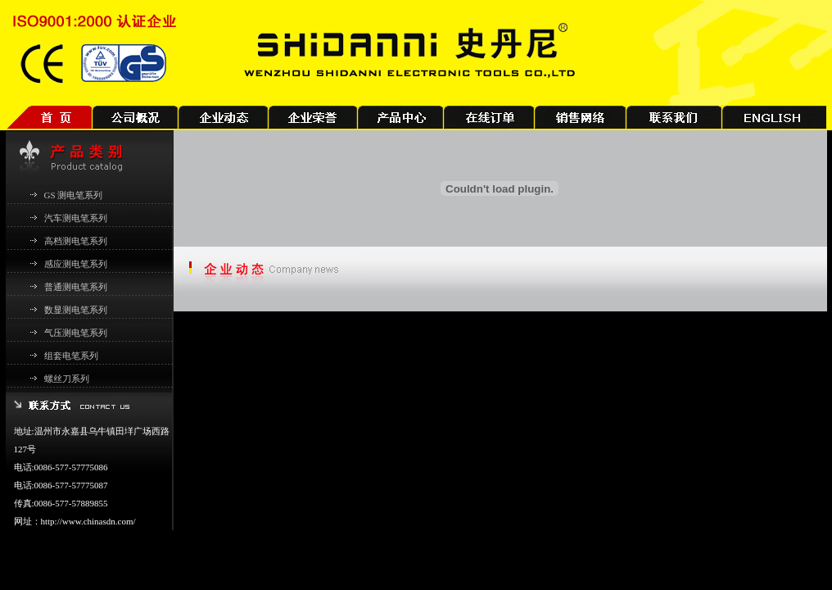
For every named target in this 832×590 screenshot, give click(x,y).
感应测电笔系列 (75, 264)
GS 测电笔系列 (73, 195)
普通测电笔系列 (75, 287)
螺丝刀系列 (66, 379)
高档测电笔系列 (75, 241)
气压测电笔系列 (75, 333)
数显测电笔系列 (75, 310)
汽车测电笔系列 (75, 218)
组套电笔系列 (71, 356)
